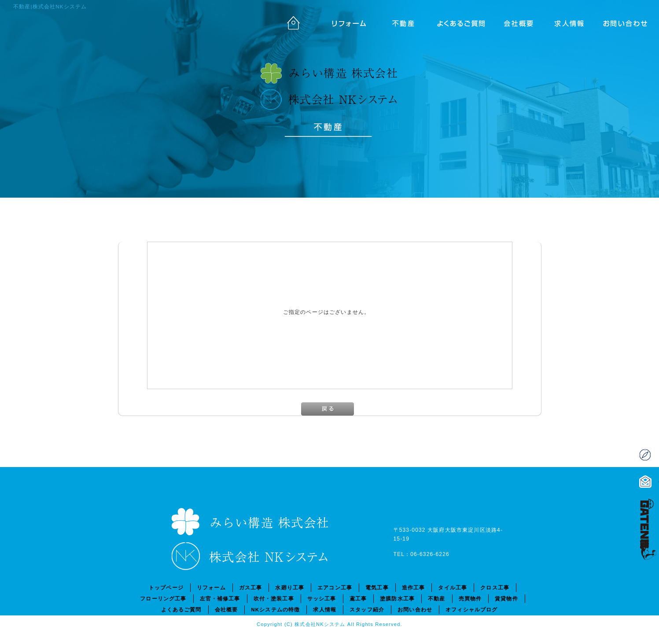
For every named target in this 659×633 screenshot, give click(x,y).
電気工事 (377, 587)
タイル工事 (452, 587)
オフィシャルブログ (471, 609)
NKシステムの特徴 (275, 609)
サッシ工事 (321, 598)
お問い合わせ (630, 22)
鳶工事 (358, 598)
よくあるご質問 (458, 22)
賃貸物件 (506, 598)
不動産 (401, 22)
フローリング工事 (163, 598)
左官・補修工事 (220, 598)
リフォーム (344, 22)
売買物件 (470, 598)
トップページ (287, 22)
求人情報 (573, 22)
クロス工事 (494, 587)
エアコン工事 (334, 587)
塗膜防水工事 (397, 598)
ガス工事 (250, 587)
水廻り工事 (289, 587)
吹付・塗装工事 (274, 598)
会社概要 (516, 22)
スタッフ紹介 (367, 609)
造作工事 (413, 587)
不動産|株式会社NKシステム (50, 6)
